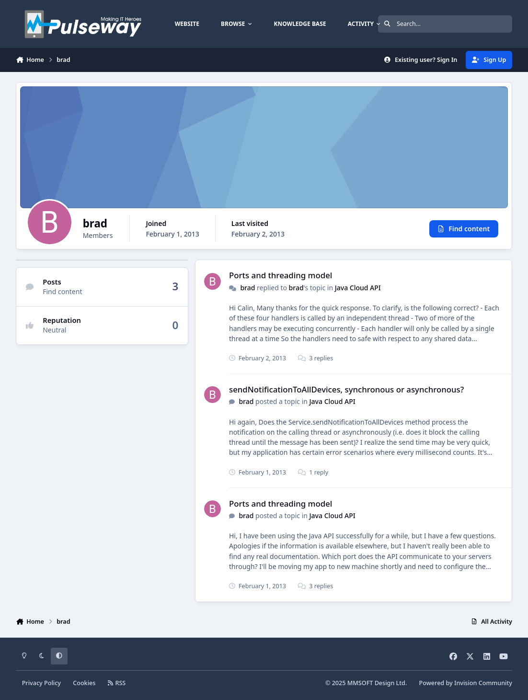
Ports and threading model (280, 275)
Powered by (465, 683)
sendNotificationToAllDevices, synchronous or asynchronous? (346, 389)
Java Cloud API (358, 287)
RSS (117, 683)
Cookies (84, 683)
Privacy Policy (41, 683)
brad (247, 287)
